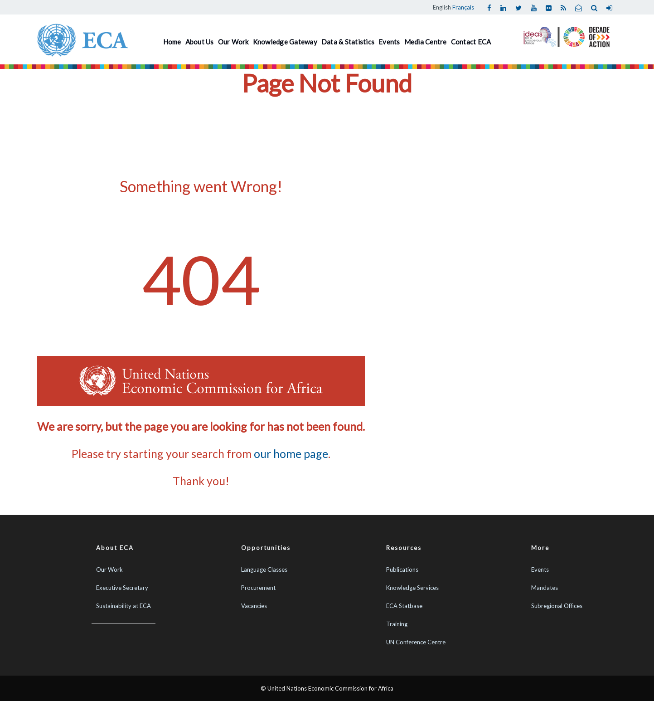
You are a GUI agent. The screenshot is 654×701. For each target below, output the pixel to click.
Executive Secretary (122, 587)
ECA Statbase (404, 605)
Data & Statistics (347, 42)
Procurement (258, 587)
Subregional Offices (556, 605)
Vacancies (254, 605)
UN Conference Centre (416, 642)
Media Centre (425, 42)
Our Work (233, 42)
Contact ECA (471, 42)
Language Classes (264, 569)
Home (172, 42)
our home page (291, 453)
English (442, 7)
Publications (402, 569)
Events (389, 42)
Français (463, 7)
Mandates (544, 587)
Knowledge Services (412, 587)
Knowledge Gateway (285, 42)
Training (396, 624)
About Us (199, 42)
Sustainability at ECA (123, 605)
